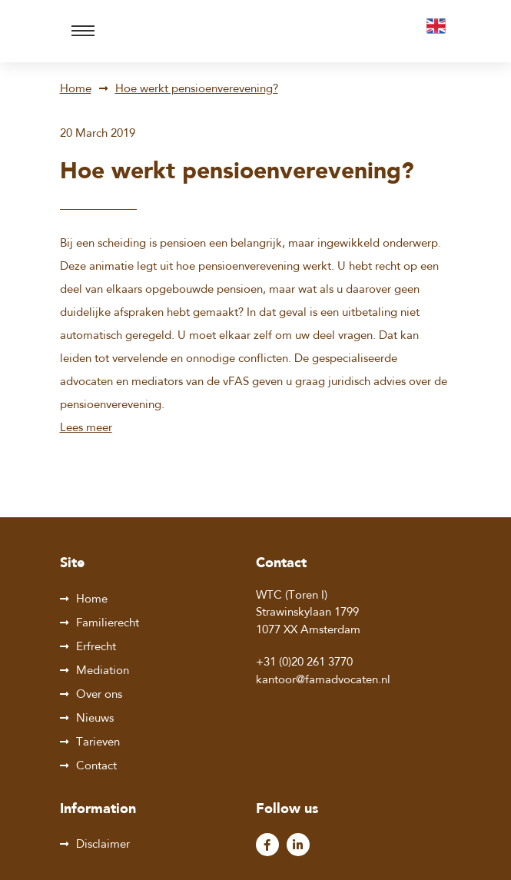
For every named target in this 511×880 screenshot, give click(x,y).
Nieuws (95, 719)
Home (75, 89)
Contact (96, 766)
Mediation (102, 671)
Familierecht (107, 623)
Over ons (99, 695)
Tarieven (98, 743)
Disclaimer (103, 845)
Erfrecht (96, 647)
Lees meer (86, 428)
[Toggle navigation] (83, 31)
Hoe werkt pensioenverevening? (196, 89)
